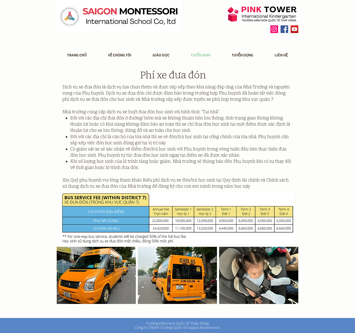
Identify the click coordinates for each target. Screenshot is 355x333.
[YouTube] (294, 29)
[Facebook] (284, 29)
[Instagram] (274, 29)
